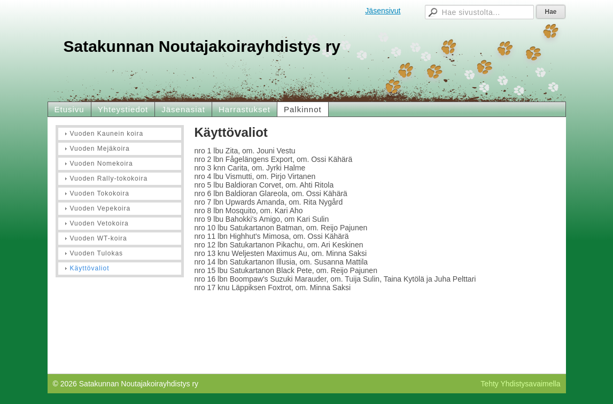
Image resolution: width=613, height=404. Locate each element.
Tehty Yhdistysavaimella (520, 383)
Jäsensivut (382, 10)
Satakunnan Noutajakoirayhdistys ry (202, 46)
